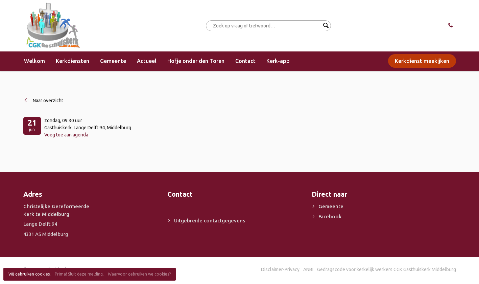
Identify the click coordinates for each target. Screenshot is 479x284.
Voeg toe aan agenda (66, 134)
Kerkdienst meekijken (422, 61)
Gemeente (113, 61)
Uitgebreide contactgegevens (209, 220)
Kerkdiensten (72, 61)
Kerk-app (278, 61)
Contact (245, 61)
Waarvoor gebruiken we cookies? (139, 274)
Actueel (147, 61)
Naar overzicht (48, 100)
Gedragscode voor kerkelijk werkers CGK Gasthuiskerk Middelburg (386, 269)
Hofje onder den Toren (195, 61)
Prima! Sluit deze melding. (79, 274)
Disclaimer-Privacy (280, 269)
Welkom (34, 61)
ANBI (308, 269)
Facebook (329, 216)
